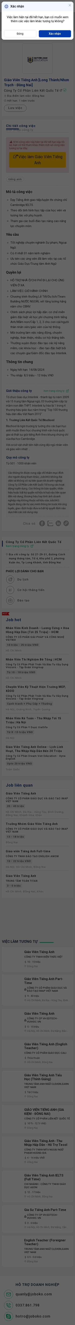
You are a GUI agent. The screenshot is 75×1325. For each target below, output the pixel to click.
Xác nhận (55, 33)
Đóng (20, 33)
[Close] (70, 5)
